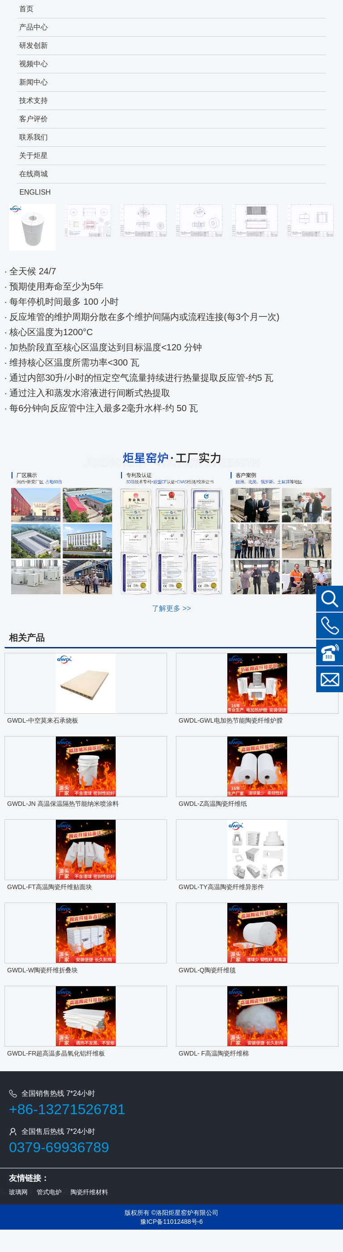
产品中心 (33, 27)
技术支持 (33, 100)
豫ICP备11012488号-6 (171, 1221)
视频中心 (33, 64)
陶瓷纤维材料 (89, 1192)
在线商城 (33, 174)
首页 (26, 9)
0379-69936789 (59, 1147)
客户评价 (33, 119)
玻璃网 (18, 1192)
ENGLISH (34, 192)
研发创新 (33, 45)
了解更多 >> (171, 608)
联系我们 (33, 137)
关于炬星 (33, 155)
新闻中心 (33, 82)
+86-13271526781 (67, 1109)
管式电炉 (49, 1192)
